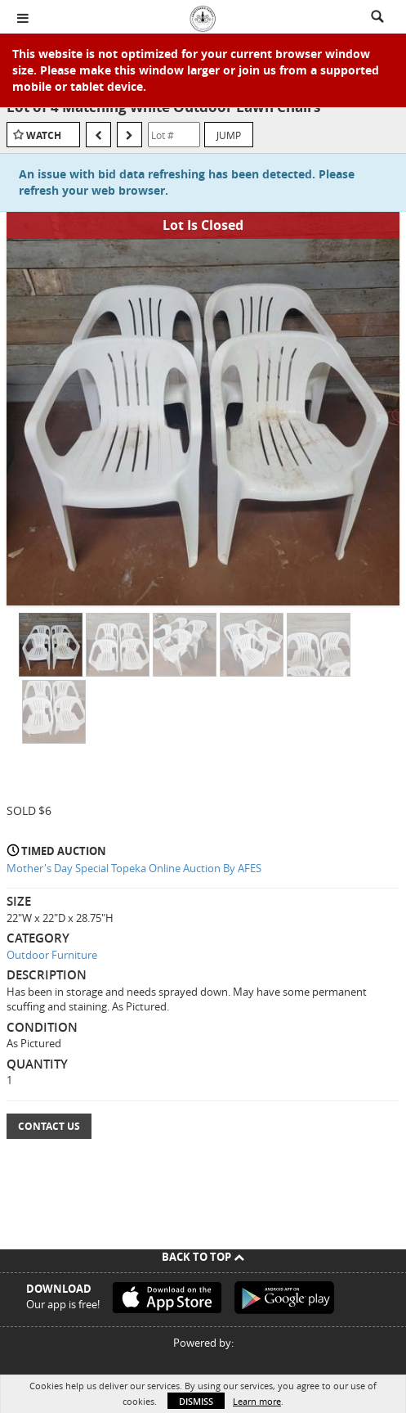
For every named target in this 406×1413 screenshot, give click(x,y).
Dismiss (196, 1401)
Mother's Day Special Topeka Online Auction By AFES (134, 868)
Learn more (257, 1401)
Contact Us (49, 1126)
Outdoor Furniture (52, 954)
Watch (43, 135)
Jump (228, 135)
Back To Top (203, 1256)
